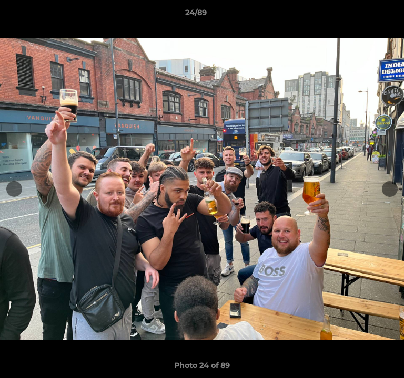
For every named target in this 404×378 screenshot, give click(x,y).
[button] (366, 15)
